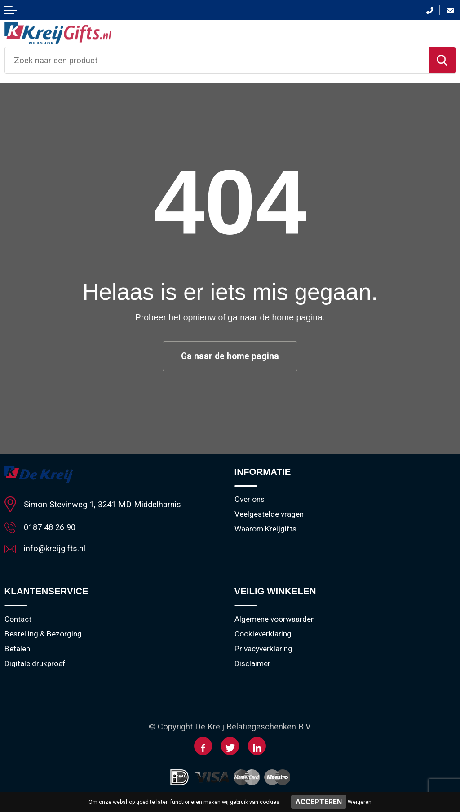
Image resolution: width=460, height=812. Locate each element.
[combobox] (217, 60)
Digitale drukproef (35, 664)
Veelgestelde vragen (269, 514)
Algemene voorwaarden (274, 619)
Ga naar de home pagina (230, 356)
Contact (17, 619)
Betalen (17, 649)
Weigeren (360, 802)
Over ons (249, 500)
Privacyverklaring (263, 649)
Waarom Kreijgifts (265, 529)
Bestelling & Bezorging (43, 634)
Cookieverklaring (263, 634)
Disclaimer (252, 664)
